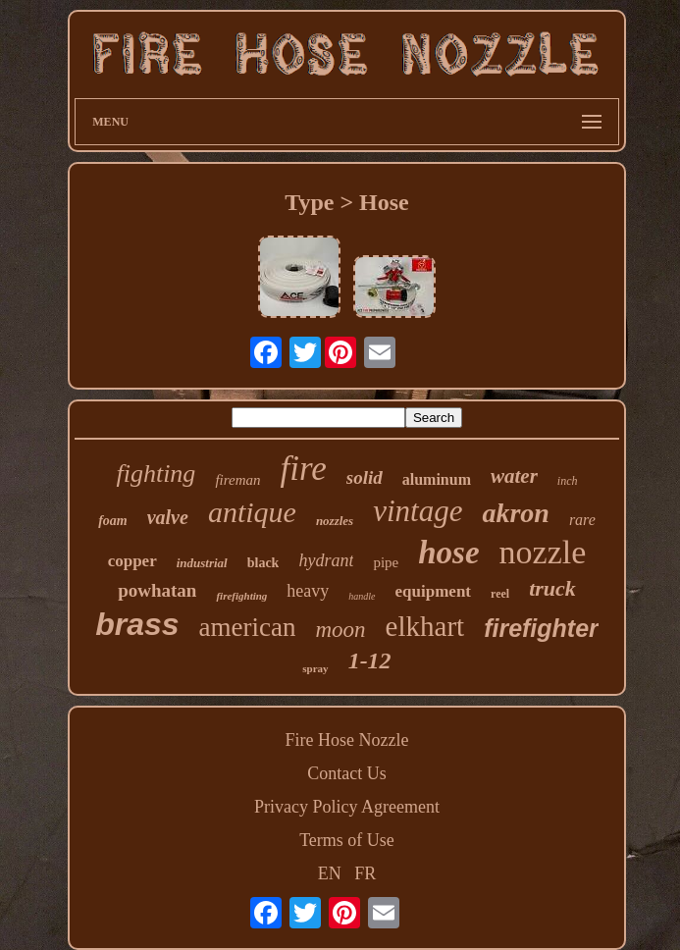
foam (113, 520)
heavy (308, 591)
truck (552, 588)
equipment (433, 591)
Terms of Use (346, 840)
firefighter (541, 628)
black (263, 562)
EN (329, 873)
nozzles (334, 520)
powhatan (157, 590)
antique (252, 512)
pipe (385, 562)
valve (167, 517)
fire (303, 468)
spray (315, 668)
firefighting (241, 596)
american (247, 627)
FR (365, 873)
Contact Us (347, 773)
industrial (202, 562)
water (514, 476)
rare (582, 519)
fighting (155, 473)
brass (137, 624)
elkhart (425, 626)
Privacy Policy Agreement (347, 807)
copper (132, 561)
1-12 (370, 660)
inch (567, 481)
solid (364, 477)
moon (340, 629)
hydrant (325, 560)
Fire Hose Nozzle (347, 740)
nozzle (543, 552)
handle (361, 596)
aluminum (436, 479)
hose (448, 552)
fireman (237, 480)
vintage (417, 511)
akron (515, 513)
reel (500, 594)
